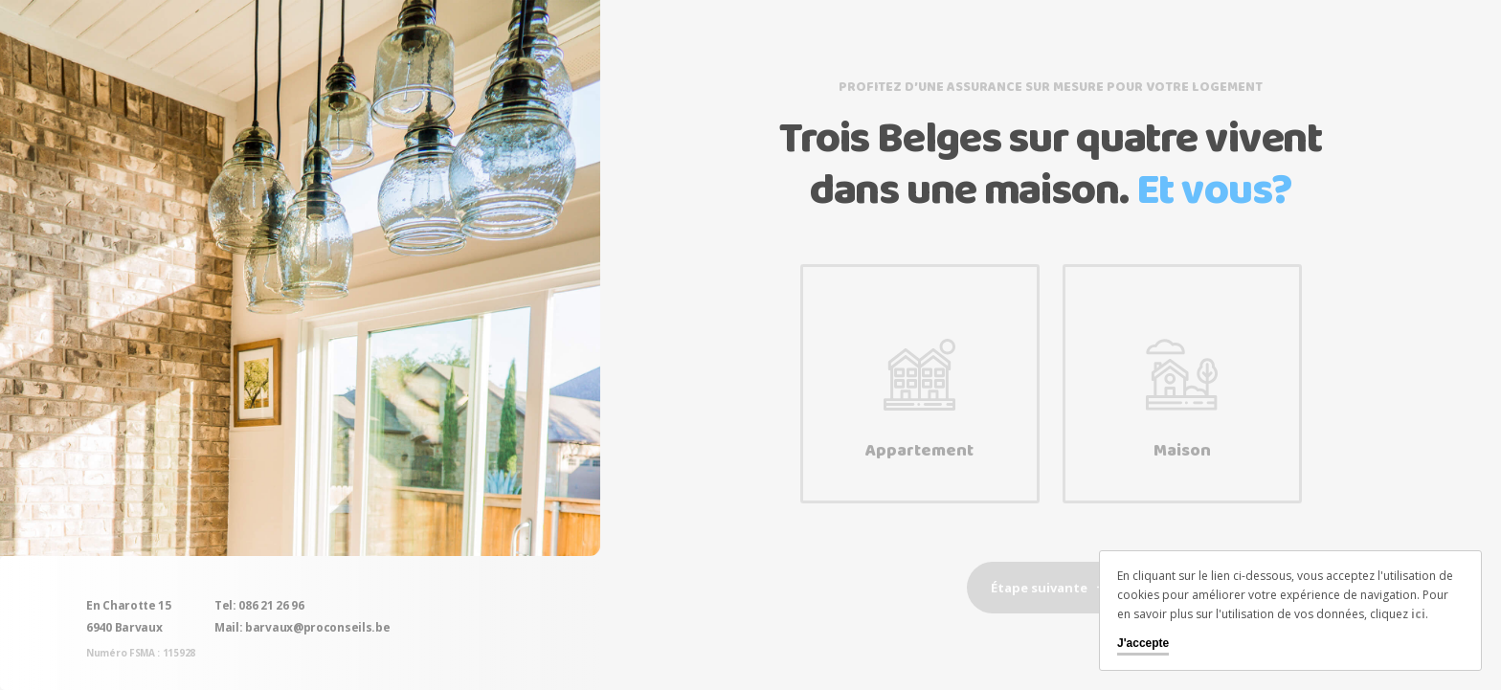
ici (1418, 614)
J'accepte (1143, 643)
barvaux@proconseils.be (317, 627)
